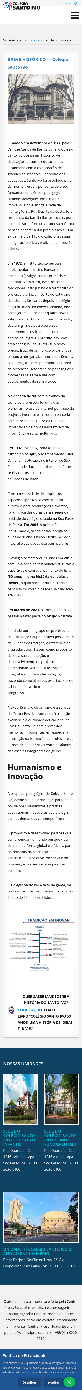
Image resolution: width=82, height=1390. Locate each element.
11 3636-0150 (65, 1266)
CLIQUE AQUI (29, 1010)
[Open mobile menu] (75, 15)
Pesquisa (76, 3)
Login (67, 3)
